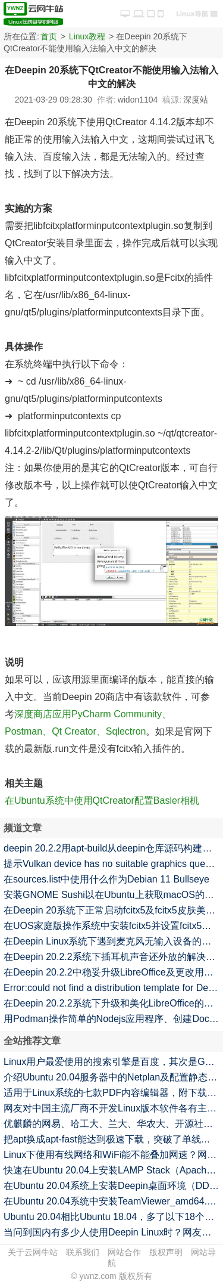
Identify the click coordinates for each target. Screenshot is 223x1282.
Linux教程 (87, 36)
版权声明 (166, 1252)
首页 (48, 36)
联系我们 (82, 1252)
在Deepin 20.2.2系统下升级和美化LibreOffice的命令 (113, 1003)
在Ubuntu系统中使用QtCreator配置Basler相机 (102, 800)
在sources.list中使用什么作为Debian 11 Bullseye (106, 879)
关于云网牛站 (33, 1252)
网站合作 (124, 1252)
